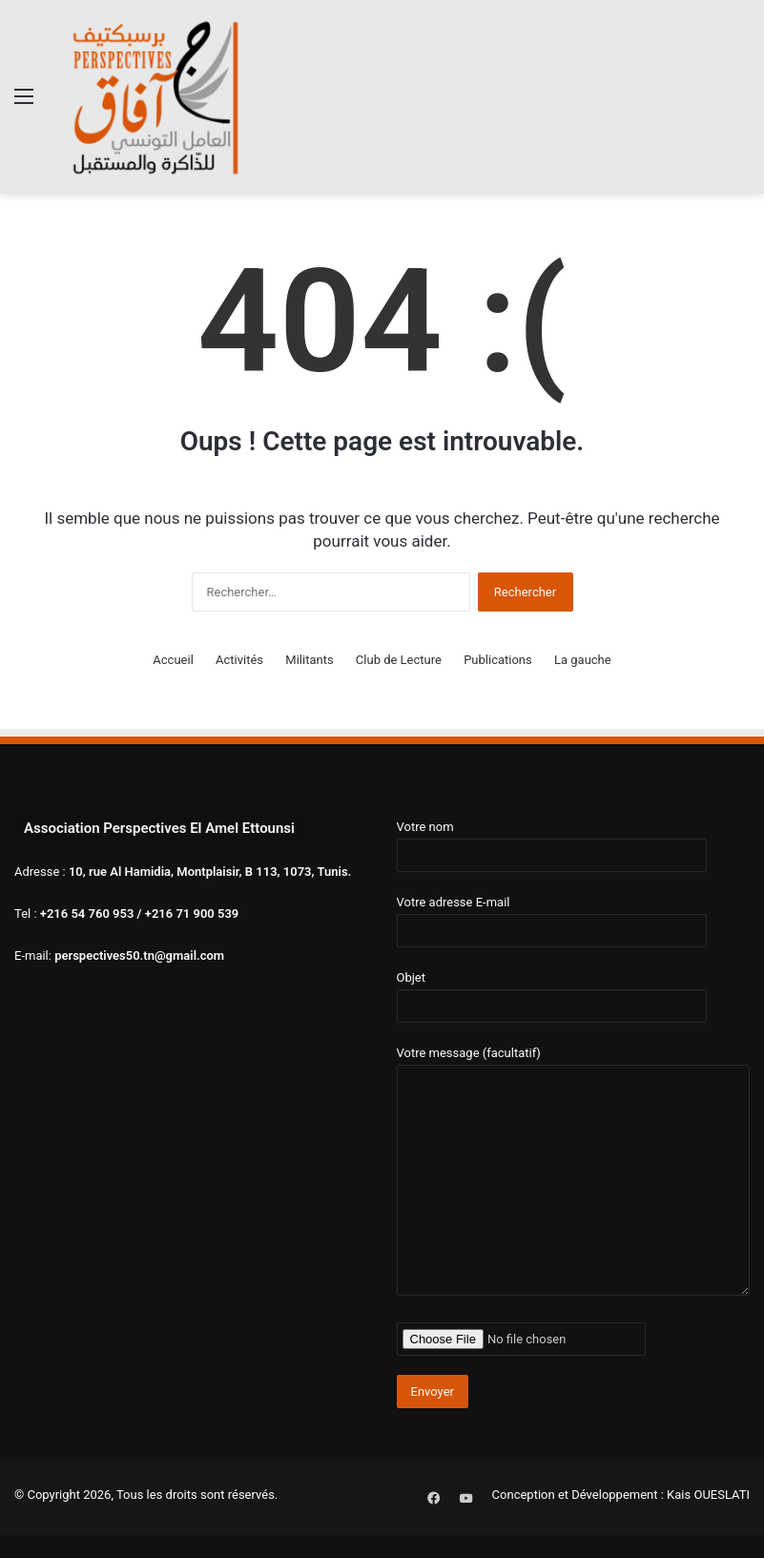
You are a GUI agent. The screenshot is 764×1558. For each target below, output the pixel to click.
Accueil (173, 660)
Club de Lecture (399, 660)
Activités (239, 660)
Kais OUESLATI (708, 1494)
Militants (309, 660)
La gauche (582, 660)
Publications (498, 660)
